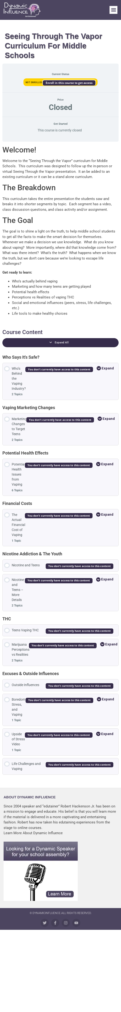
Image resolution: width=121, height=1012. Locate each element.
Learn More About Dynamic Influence (33, 833)
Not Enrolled (34, 82)
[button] (113, 10)
